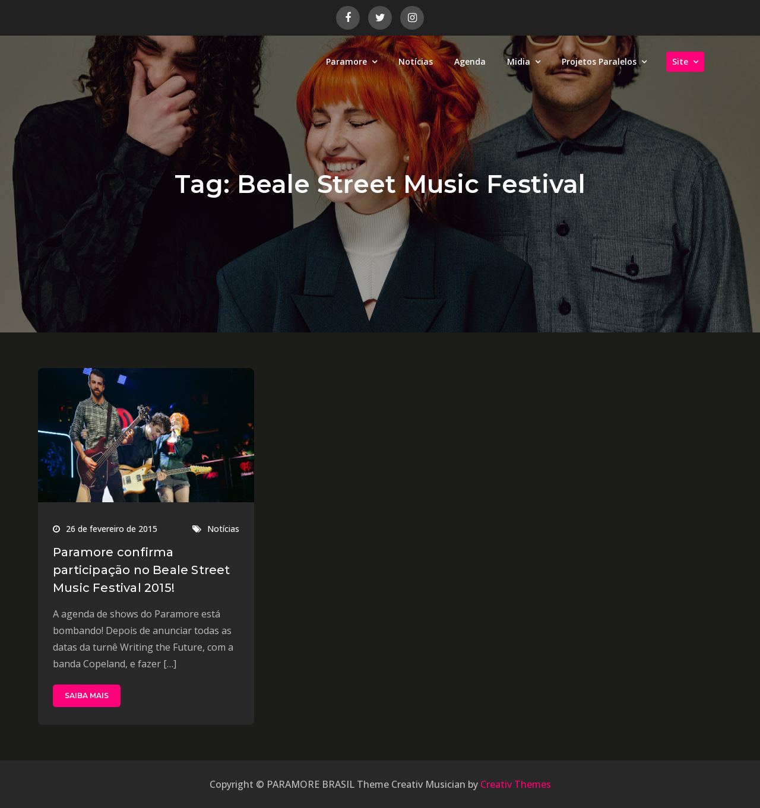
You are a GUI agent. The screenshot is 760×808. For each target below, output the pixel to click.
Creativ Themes (515, 784)
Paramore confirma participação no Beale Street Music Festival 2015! (141, 570)
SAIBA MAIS (87, 695)
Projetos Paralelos (599, 61)
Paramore (346, 61)
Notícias (415, 61)
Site (680, 61)
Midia (518, 61)
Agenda (470, 61)
